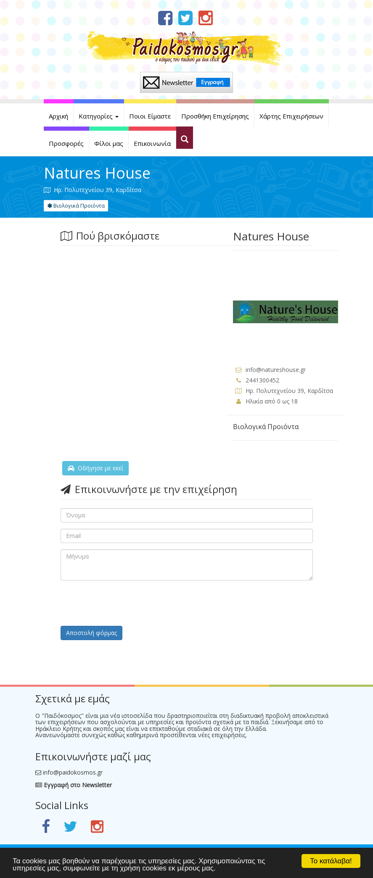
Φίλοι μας (108, 143)
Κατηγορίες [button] (99, 116)
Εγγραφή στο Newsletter (73, 785)
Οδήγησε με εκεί (95, 468)
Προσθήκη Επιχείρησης (215, 116)
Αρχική (58, 116)
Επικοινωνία (152, 143)
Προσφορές (66, 143)
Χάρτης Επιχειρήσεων (291, 116)
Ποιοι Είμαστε (150, 116)
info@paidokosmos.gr (73, 772)
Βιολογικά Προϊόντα (76, 205)
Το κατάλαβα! (331, 861)
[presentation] (124, 603)
